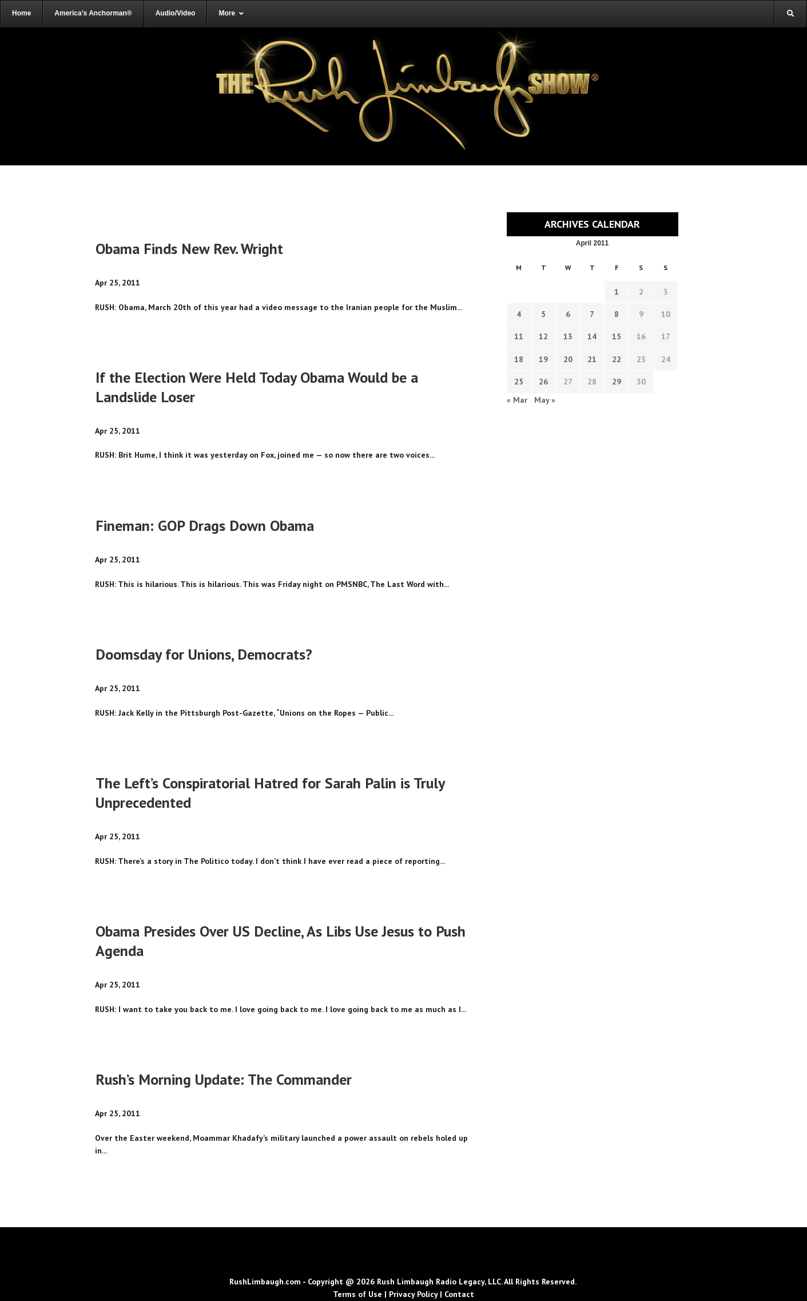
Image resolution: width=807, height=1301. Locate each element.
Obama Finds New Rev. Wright (189, 248)
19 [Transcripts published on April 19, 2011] (543, 359)
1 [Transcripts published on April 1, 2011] (616, 292)
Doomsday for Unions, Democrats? (204, 654)
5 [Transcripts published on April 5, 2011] (543, 314)
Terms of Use (357, 1294)
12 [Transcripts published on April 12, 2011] (543, 336)
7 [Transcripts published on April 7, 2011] (592, 314)
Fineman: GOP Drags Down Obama (205, 525)
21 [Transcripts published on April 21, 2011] (592, 359)
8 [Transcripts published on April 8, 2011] (616, 314)
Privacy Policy (413, 1294)
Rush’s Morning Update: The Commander (224, 1079)
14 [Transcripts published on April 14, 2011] (592, 336)
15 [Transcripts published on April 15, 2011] (616, 336)
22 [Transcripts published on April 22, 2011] (616, 359)
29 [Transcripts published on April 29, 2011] (616, 381)
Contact (459, 1294)
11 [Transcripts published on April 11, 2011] (518, 336)
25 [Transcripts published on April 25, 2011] (518, 381)
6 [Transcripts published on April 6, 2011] (568, 314)
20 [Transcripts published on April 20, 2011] (568, 359)
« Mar (517, 400)
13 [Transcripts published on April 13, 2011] (568, 336)
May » (544, 400)
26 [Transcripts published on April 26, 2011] (543, 381)
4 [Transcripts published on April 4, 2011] (518, 314)
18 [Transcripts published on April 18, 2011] (518, 359)
